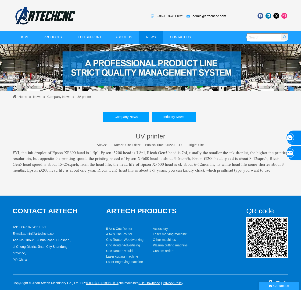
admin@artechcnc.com (209, 16)
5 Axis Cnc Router (119, 229)
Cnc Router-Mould (119, 251)
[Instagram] (284, 16)
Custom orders (163, 251)
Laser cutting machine (122, 256)
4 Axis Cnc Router (119, 234)
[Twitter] (276, 16)
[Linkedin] (268, 16)
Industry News (173, 117)
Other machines (164, 240)
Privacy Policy (173, 283)
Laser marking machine (170, 234)
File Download (149, 283)
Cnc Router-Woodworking (124, 240)
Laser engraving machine (124, 262)
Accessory (160, 229)
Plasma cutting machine (170, 245)
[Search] (264, 37)
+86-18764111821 (170, 16)
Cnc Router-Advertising (123, 245)
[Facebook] (260, 16)
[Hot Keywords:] (284, 36)
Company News (126, 117)
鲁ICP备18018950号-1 (102, 283)
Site (201, 145)
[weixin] (267, 238)
